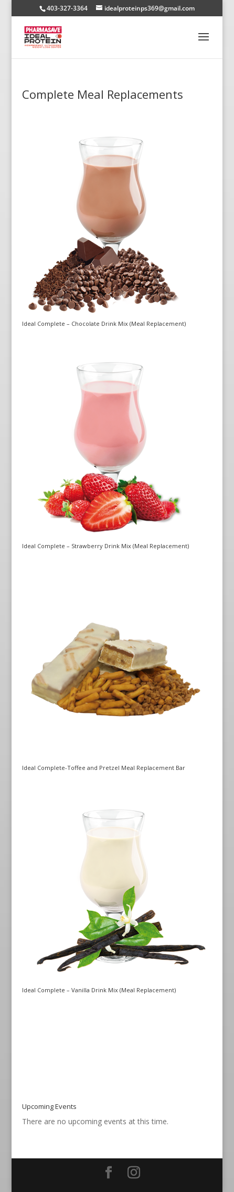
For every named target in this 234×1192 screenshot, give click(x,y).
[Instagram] (133, 1172)
